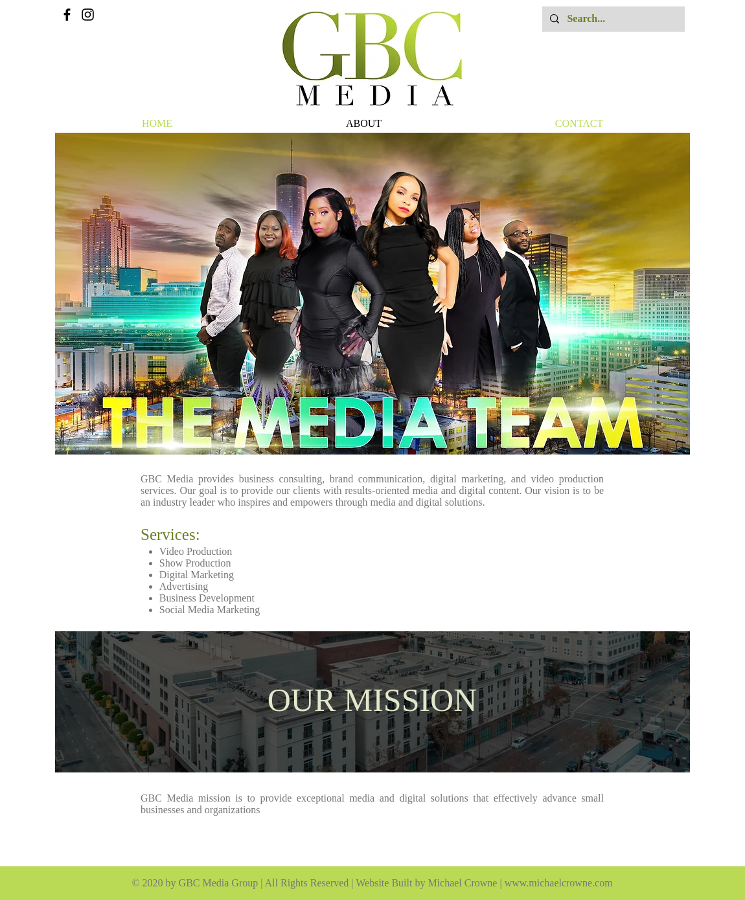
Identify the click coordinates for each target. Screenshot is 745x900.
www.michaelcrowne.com (559, 882)
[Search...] (612, 19)
